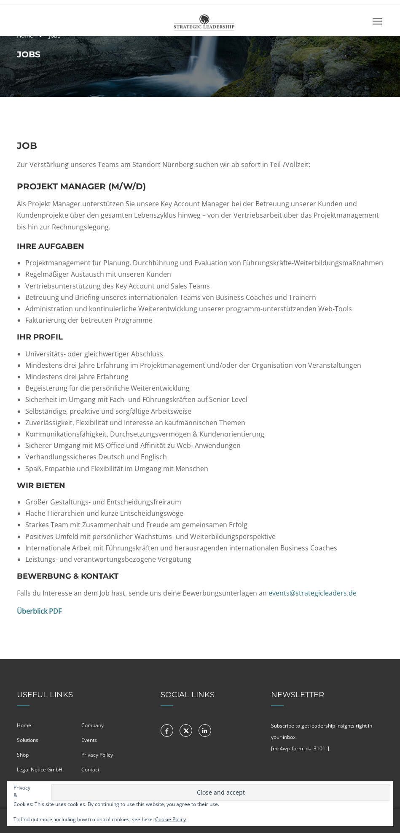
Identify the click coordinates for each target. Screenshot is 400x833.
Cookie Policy (170, 819)
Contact (90, 769)
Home (24, 725)
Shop (23, 754)
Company (92, 725)
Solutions (27, 740)
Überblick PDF (39, 611)
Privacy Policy (97, 754)
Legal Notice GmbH (39, 769)
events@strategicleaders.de (312, 593)
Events (89, 740)
